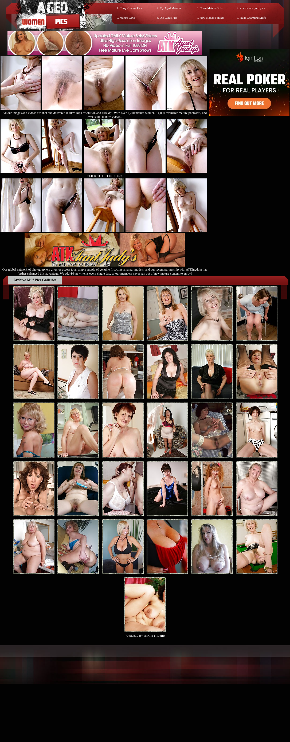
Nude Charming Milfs (253, 17)
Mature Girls (127, 17)
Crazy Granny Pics (131, 8)
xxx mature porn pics (252, 8)
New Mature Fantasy (212, 17)
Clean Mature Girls (211, 8)
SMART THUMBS (154, 635)
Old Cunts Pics (168, 17)
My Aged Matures (170, 8)
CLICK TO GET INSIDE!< (105, 176)
